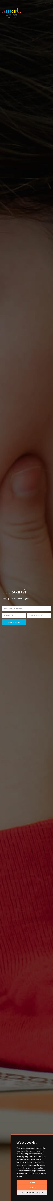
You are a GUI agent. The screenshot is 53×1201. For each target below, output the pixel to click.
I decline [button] (32, 1187)
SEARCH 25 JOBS (14, 622)
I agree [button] (32, 1182)
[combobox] (39, 615)
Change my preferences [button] (32, 1193)
